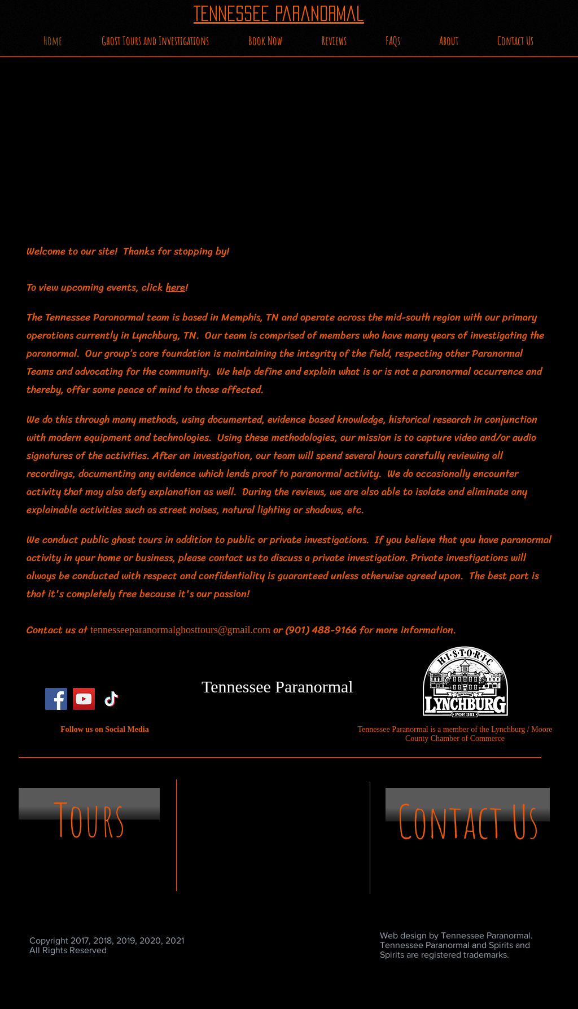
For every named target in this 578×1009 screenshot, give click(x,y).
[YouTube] (84, 699)
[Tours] (89, 820)
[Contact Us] (468, 821)
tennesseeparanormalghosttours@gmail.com (180, 629)
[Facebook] (56, 699)
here (175, 287)
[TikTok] (111, 699)
